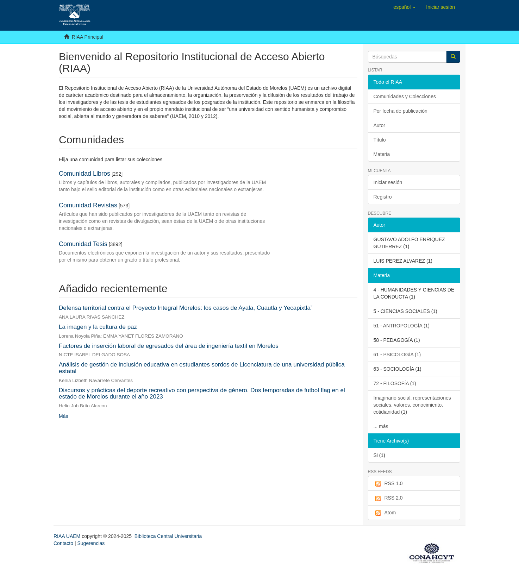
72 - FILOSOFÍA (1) (395, 383)
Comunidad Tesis (83, 243)
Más (63, 416)
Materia (382, 154)
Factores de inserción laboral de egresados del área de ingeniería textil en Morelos (169, 346)
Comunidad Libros (84, 173)
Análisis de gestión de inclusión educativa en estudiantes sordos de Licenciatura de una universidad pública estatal (202, 368)
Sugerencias (91, 543)
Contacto (63, 543)
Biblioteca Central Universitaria (168, 536)
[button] (404, 7)
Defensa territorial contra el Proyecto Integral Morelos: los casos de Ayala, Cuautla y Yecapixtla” (186, 308)
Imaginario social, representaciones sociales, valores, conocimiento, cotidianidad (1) (412, 405)
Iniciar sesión (388, 182)
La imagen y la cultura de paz (98, 327)
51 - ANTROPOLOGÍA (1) (402, 325)
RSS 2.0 (388, 498)
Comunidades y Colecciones (405, 96)
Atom (385, 513)
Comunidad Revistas (88, 205)
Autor (379, 125)
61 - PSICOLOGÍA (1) (397, 354)
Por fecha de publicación (400, 111)
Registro (383, 197)
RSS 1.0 (388, 484)
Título (380, 140)
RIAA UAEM (68, 536)
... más (381, 426)
